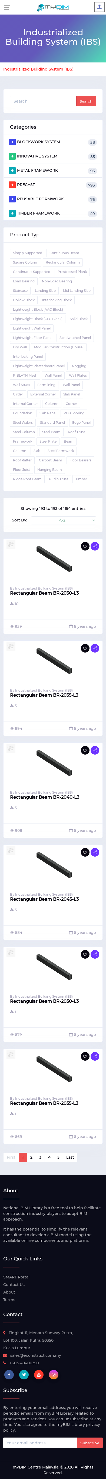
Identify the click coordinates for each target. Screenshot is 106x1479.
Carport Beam (50, 460)
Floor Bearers (80, 460)
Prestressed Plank (72, 272)
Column (51, 404)
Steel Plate (48, 441)
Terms (9, 1299)
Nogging (79, 366)
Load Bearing (24, 281)
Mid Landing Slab (77, 291)
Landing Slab (45, 291)
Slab (37, 451)
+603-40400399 (21, 1363)
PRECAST (53, 184)
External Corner (43, 394)
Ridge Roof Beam (27, 479)
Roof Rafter (22, 460)
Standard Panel (52, 422)
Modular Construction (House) (59, 347)
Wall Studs (21, 385)
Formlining (46, 385)
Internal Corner (25, 404)
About (9, 1292)
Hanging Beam (49, 470)
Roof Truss (76, 432)
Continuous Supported (31, 272)
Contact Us (14, 1284)
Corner (71, 404)
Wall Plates (78, 375)
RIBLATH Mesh (25, 375)
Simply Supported (27, 253)
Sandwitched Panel (75, 338)
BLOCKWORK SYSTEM (53, 142)
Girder (18, 394)
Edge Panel (81, 422)
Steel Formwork (61, 451)
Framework (22, 441)
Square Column (25, 262)
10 (14, 603)
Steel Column (24, 432)
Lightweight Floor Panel (32, 338)
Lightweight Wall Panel (32, 328)
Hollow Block (24, 300)
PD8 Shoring (74, 413)
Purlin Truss (58, 479)
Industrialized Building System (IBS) (38, 69)
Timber (81, 479)
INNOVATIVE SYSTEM (53, 156)
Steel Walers (23, 422)
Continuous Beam (64, 253)
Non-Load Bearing (57, 281)
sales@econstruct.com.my (32, 1355)
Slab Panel (71, 394)
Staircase (20, 291)
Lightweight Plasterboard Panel (39, 366)
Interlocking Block (57, 300)
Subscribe (89, 1443)
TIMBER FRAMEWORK (53, 213)
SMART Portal (16, 1277)
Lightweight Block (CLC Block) (37, 319)
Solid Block (79, 319)
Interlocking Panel (28, 357)
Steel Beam (51, 432)
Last (70, 1157)
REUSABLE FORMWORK (53, 199)
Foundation (22, 413)
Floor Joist (21, 470)
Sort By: (19, 520)
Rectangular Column (63, 262)
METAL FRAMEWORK (53, 170)
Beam (69, 441)
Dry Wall (20, 347)
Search (86, 101)
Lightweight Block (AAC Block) (38, 309)
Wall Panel (53, 375)
